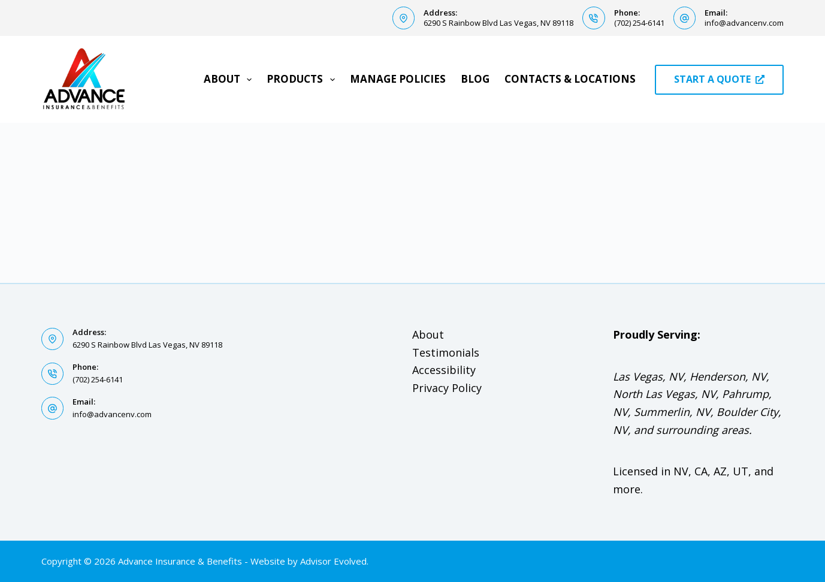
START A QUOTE (719, 79)
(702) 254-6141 (639, 22)
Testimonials (445, 352)
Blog (475, 79)
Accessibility (444, 370)
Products (303, 79)
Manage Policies (398, 79)
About (230, 79)
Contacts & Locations (570, 79)
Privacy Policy (447, 388)
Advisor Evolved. (334, 561)
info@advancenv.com (744, 22)
